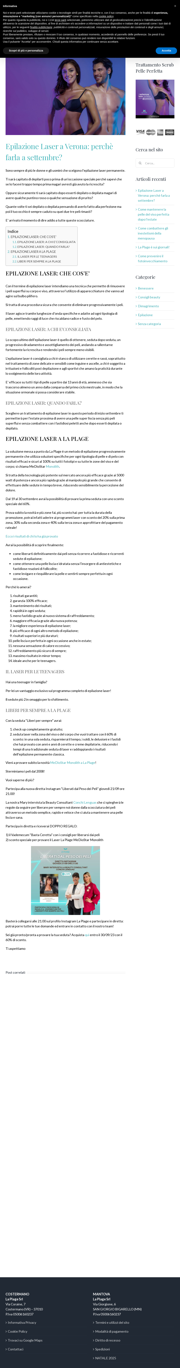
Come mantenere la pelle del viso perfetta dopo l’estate (153, 214)
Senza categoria (149, 324)
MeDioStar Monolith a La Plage (72, 762)
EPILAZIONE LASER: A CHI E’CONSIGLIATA (46, 242)
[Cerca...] (155, 163)
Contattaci (15, 1349)
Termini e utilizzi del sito (112, 1322)
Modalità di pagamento (111, 1331)
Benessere (146, 288)
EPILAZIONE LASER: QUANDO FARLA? (43, 246)
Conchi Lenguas (84, 802)
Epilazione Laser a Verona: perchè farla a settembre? (154, 195)
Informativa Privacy (22, 1322)
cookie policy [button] (106, 16)
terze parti (60, 20)
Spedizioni (102, 1349)
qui (87, 935)
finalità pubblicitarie (41, 27)
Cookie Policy (17, 1331)
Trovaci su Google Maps (25, 1340)
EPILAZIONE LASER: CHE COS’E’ (33, 237)
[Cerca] (140, 163)
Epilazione (145, 315)
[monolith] (65, 95)
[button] (175, 6)
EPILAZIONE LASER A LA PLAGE (33, 252)
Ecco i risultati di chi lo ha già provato (32, 536)
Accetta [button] (166, 50)
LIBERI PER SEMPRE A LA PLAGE (39, 261)
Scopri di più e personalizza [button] (26, 50)
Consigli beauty (149, 297)
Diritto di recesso (107, 1340)
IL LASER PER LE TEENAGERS (37, 256)
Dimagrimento (148, 306)
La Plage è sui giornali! (154, 247)
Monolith (52, 466)
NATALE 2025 (105, 1358)
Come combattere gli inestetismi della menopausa (153, 233)
